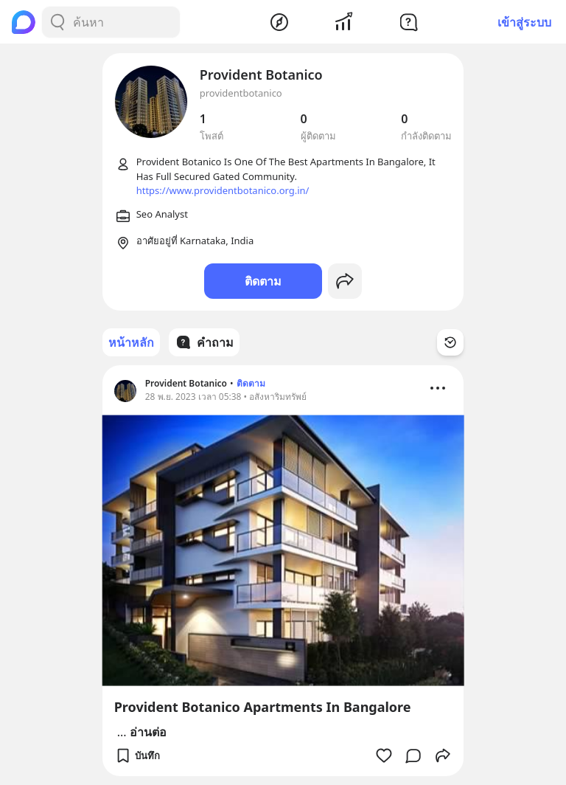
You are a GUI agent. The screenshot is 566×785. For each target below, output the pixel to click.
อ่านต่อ (148, 732)
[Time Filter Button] (450, 342)
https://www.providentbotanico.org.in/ (223, 190)
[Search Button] (57, 22)
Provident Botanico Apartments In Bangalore (262, 707)
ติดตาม (263, 281)
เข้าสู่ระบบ (524, 22)
